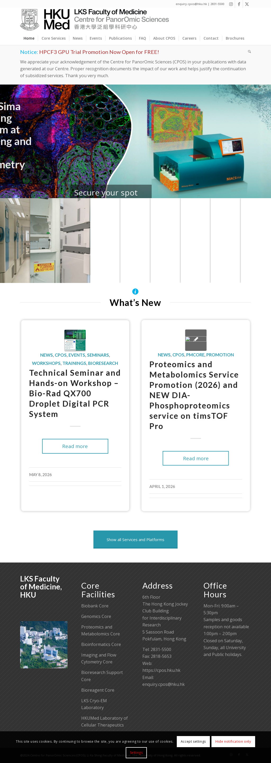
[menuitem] (29, 38)
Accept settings (193, 741)
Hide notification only (233, 741)
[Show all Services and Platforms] (135, 539)
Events (68, 355)
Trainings (66, 363)
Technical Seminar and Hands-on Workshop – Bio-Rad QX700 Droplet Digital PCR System (66, 393)
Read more (66, 446)
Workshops (38, 363)
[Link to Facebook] (239, 4)
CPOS (52, 355)
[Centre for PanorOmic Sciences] (94, 20)
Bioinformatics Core (101, 644)
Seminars (90, 355)
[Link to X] (247, 4)
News (38, 355)
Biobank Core (95, 606)
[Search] (248, 51)
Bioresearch (95, 363)
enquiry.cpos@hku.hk (163, 684)
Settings (136, 752)
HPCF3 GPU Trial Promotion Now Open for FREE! (99, 52)
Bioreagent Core (97, 690)
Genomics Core (96, 616)
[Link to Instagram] (231, 4)
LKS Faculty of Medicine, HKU (41, 586)
